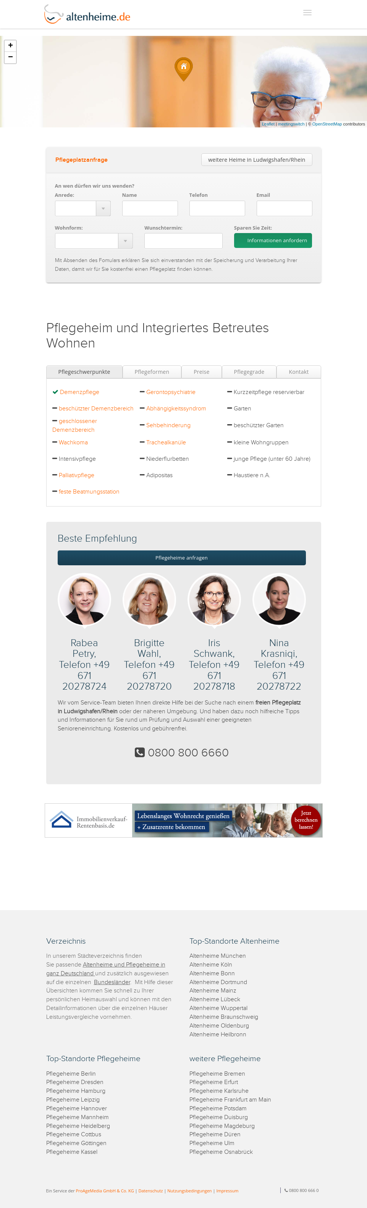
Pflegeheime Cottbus (73, 1134)
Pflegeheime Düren (215, 1134)
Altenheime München (217, 956)
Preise (201, 371)
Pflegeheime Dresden (74, 1082)
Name (129, 194)
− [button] (10, 57)
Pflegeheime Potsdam (218, 1108)
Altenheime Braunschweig (223, 1017)
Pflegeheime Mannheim (77, 1117)
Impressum (227, 1191)
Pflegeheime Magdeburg (222, 1126)
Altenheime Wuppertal (218, 1008)
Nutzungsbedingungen (189, 1191)
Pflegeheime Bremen (217, 1074)
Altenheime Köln (210, 964)
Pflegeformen (152, 371)
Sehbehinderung (168, 425)
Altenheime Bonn (212, 973)
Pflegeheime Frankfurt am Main (230, 1099)
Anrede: (64, 194)
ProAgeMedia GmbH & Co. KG (105, 1191)
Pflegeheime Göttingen (76, 1143)
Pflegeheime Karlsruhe (219, 1091)
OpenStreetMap (327, 124)
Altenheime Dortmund (218, 982)
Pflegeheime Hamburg (75, 1091)
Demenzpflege (79, 392)
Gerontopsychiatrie (171, 392)
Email (263, 194)
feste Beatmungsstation (89, 491)
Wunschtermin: (163, 227)
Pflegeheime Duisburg (218, 1117)
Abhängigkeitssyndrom (176, 408)
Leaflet (268, 124)
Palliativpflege (76, 475)
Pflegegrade (249, 371)
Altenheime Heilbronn (217, 1034)
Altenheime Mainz (212, 990)
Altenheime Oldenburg (219, 1025)
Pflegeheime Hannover (76, 1108)
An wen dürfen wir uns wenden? (94, 185)
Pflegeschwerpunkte (84, 371)
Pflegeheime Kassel (71, 1152)
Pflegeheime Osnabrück (221, 1152)
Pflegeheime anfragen (181, 557)
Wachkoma (73, 442)
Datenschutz (150, 1191)
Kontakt (299, 371)
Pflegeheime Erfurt (213, 1082)
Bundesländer (112, 982)
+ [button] (10, 46)
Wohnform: (69, 227)
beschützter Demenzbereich (96, 408)
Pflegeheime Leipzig (73, 1099)
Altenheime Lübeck (214, 999)
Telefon (198, 194)
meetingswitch (291, 124)
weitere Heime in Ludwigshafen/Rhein (256, 159)
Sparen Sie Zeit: (253, 227)
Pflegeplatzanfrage (81, 160)
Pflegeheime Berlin (71, 1074)
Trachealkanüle (166, 442)
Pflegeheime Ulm (211, 1143)
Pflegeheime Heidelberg (78, 1126)
